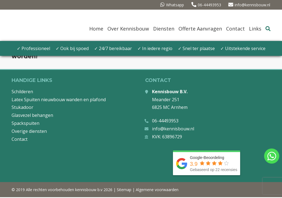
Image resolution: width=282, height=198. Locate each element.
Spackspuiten (25, 123)
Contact (20, 139)
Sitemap (124, 189)
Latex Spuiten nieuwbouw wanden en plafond (59, 100)
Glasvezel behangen (32, 115)
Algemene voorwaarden (157, 189)
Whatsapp (171, 4)
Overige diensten (29, 131)
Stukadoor (22, 107)
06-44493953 (206, 4)
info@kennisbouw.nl (249, 4)
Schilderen (22, 92)
